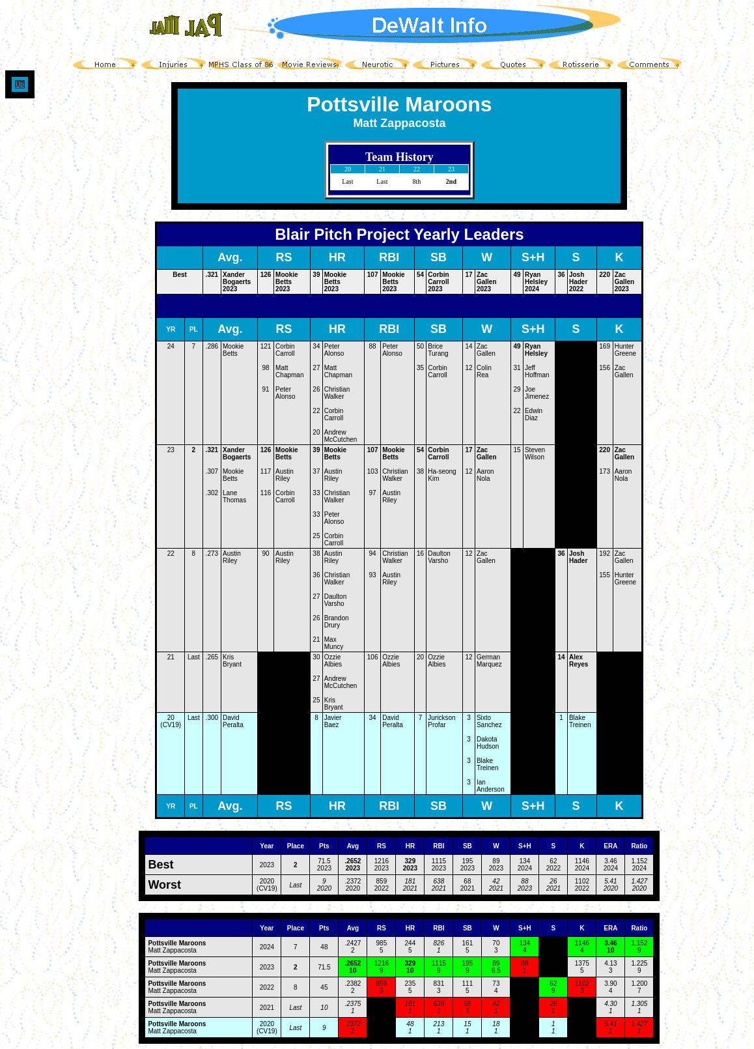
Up (20, 84)
